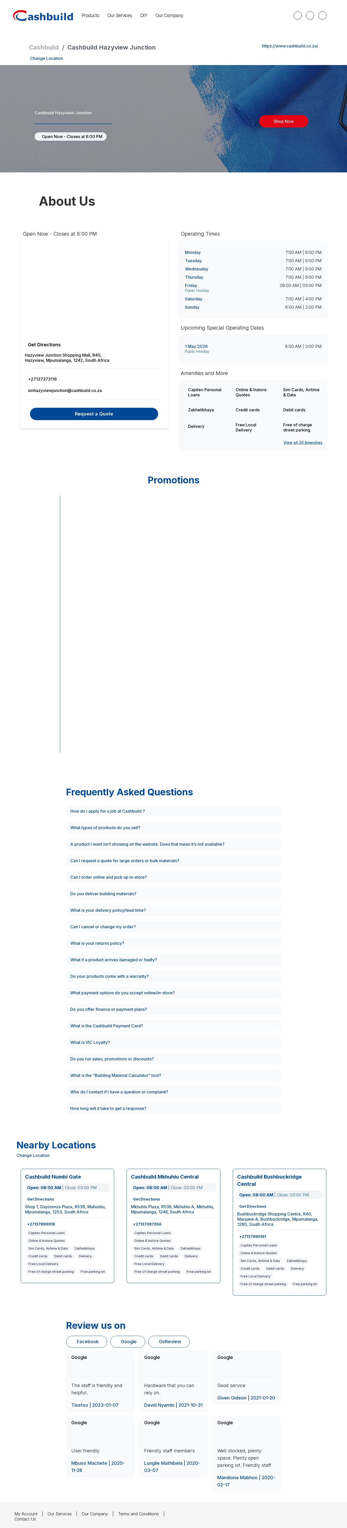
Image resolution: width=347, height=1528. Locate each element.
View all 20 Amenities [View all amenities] (303, 442)
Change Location (46, 58)
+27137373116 (41, 379)
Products (29, 15)
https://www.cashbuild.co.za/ (289, 46)
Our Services (58, 15)
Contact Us (25, 1518)
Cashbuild (44, 47)
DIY (82, 15)
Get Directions (44, 344)
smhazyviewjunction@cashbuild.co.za (65, 390)
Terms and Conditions (140, 1513)
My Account (26, 1513)
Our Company (107, 15)
